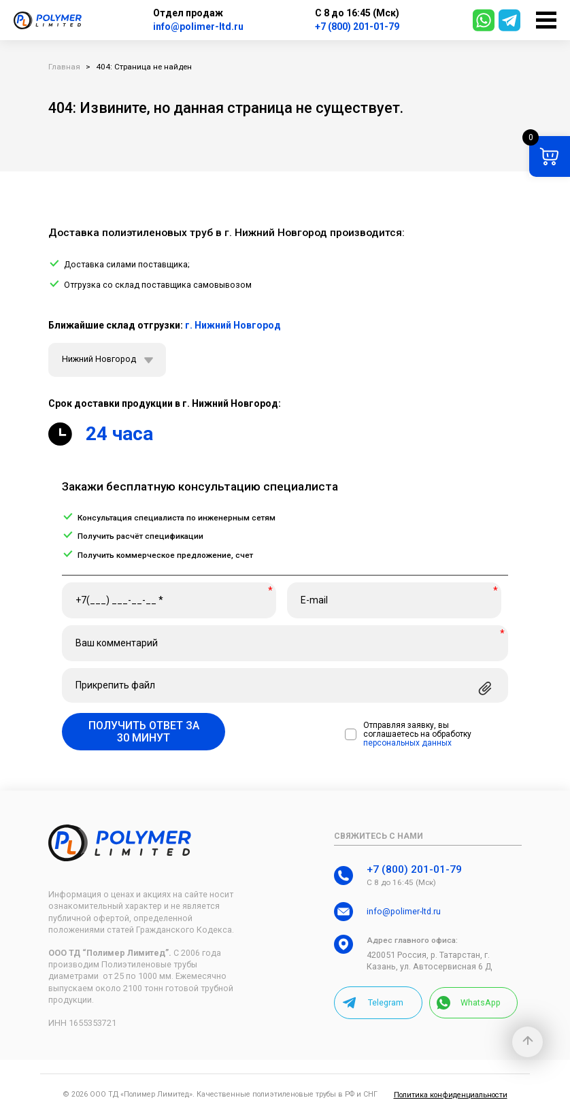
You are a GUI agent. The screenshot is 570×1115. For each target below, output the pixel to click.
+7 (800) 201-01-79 (357, 26)
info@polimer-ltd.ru (198, 26)
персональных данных (407, 743)
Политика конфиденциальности (450, 1095)
